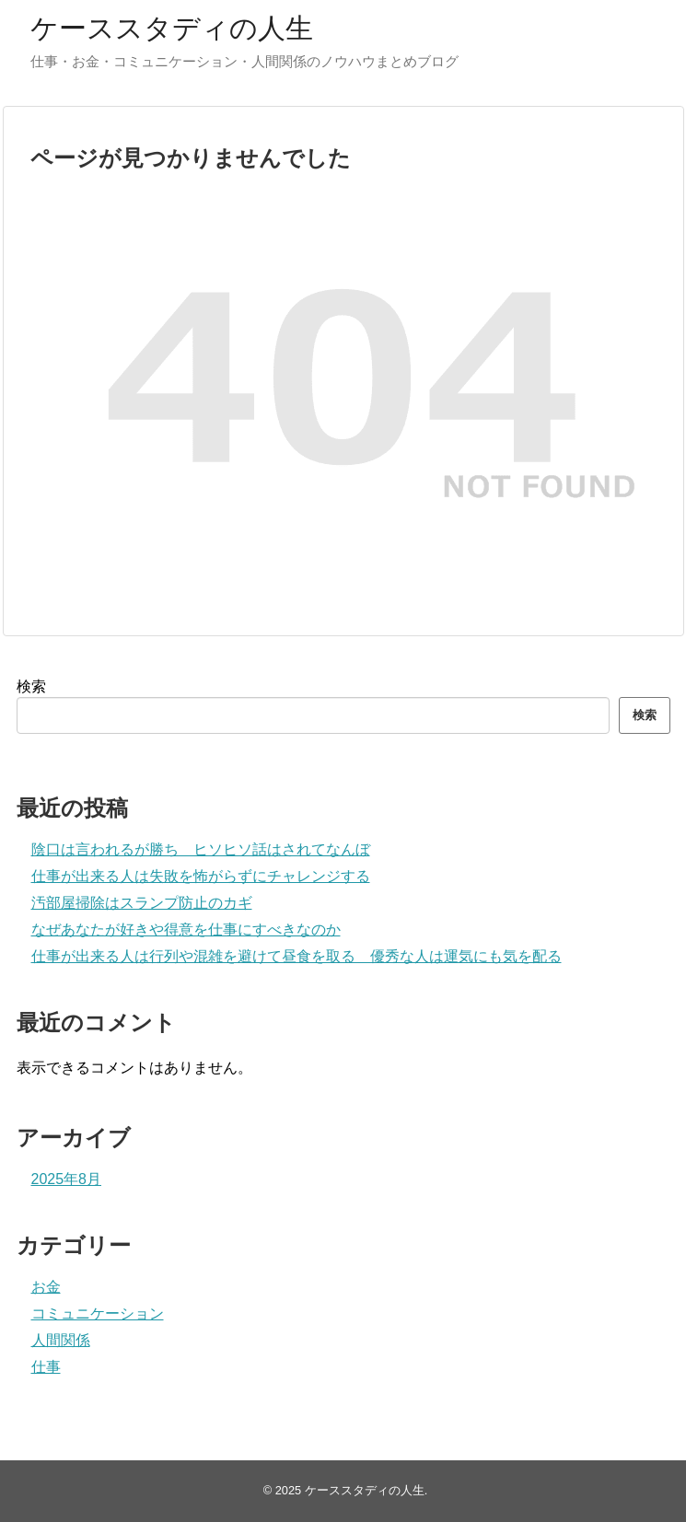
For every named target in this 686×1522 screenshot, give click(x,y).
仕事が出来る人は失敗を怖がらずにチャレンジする (200, 876)
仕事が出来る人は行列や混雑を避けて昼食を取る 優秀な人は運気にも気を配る (296, 956)
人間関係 (60, 1340)
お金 (46, 1287)
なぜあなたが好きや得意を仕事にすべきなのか (186, 929)
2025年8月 (66, 1179)
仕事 (46, 1367)
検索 (31, 686)
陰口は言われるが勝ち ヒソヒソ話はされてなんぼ (200, 849)
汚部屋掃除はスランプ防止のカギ (141, 903)
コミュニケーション (97, 1313)
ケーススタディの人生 (171, 28)
